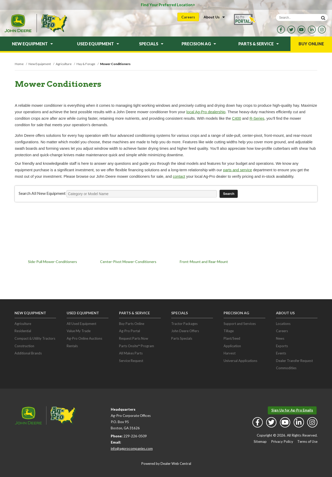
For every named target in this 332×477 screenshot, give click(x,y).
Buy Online (311, 43)
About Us (214, 17)
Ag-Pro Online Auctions (84, 338)
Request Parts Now (133, 338)
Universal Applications (240, 361)
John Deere (18, 23)
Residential (23, 331)
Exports (282, 346)
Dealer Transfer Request (294, 361)
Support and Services (240, 324)
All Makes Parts (131, 353)
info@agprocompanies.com (132, 448)
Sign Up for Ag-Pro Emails (292, 410)
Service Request (131, 361)
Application (232, 346)
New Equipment (32, 43)
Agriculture (23, 324)
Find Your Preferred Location (168, 5)
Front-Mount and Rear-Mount (204, 261)
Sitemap (260, 441)
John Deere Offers (185, 331)
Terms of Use (307, 441)
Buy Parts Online (131, 324)
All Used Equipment (81, 324)
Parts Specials (181, 338)
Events (281, 353)
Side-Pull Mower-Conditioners (52, 261)
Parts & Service (258, 43)
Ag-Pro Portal (129, 331)
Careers (188, 17)
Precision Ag (199, 43)
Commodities (286, 368)
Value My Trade (79, 331)
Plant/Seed (232, 338)
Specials (151, 43)
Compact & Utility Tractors (35, 338)
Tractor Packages (184, 324)
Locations (283, 324)
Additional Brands (28, 353)
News (280, 338)
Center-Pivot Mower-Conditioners (128, 261)
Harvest (230, 353)
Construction (24, 346)
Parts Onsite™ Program (136, 346)
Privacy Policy (282, 441)
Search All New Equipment (42, 193)
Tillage (229, 331)
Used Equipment (98, 43)
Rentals (72, 346)
